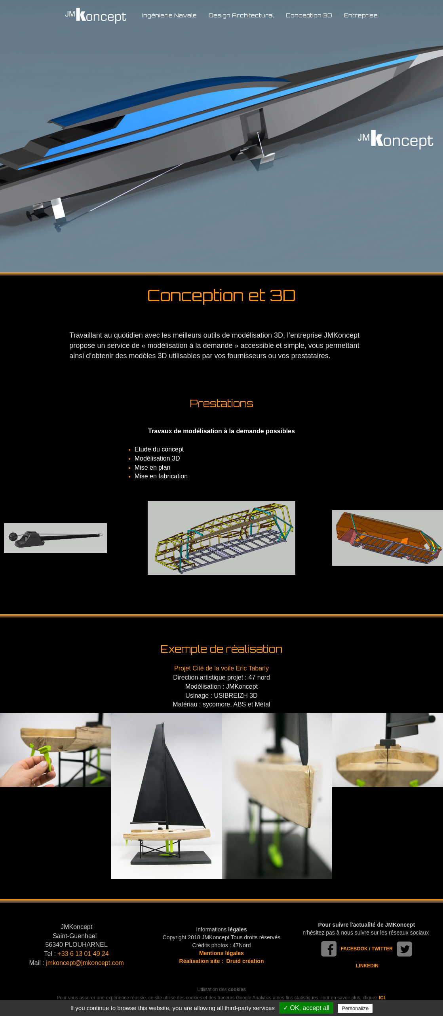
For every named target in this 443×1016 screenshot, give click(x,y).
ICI (382, 998)
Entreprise (361, 15)
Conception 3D (309, 15)
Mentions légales (221, 953)
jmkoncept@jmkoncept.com (85, 962)
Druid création (245, 961)
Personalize (355, 1008)
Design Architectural (241, 15)
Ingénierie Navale (169, 15)
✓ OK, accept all (306, 1008)
